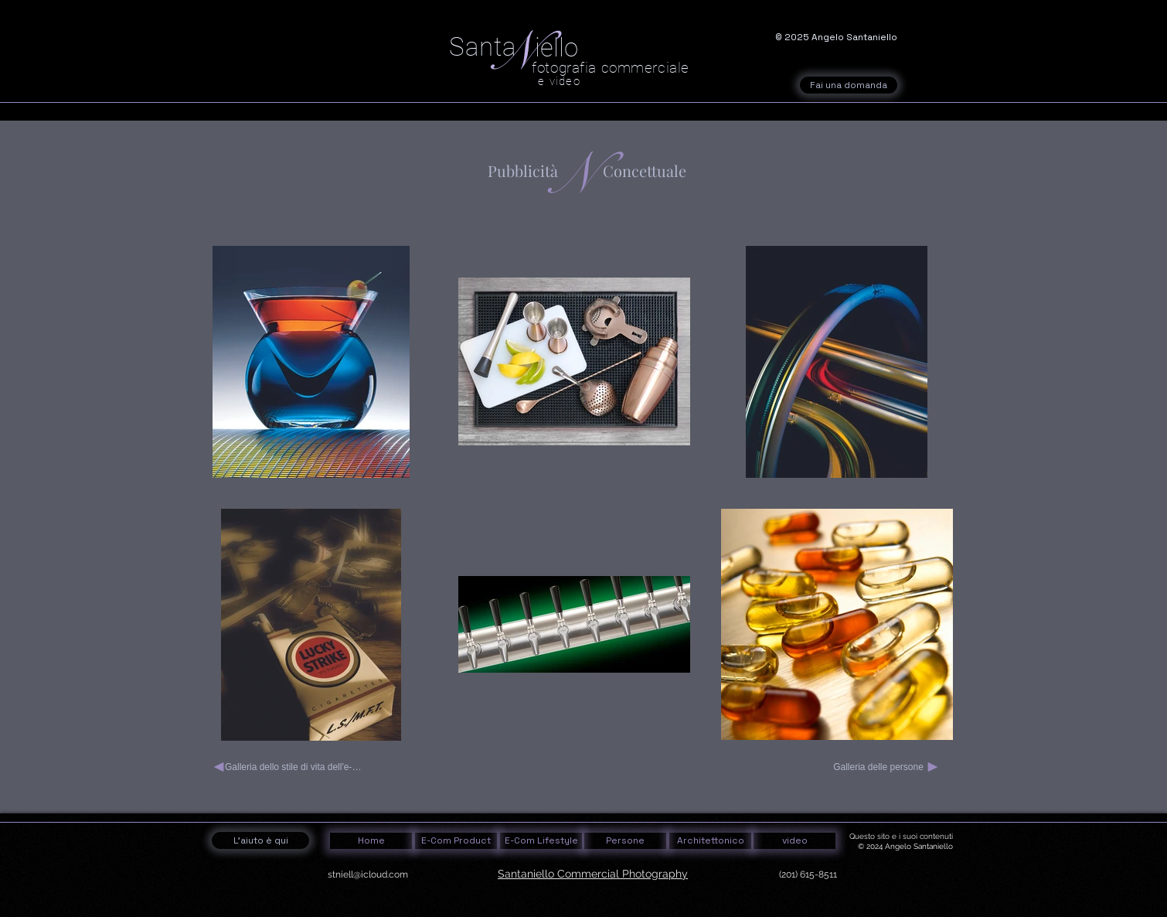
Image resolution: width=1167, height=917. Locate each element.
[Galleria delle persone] (886, 767)
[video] (794, 841)
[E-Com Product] (456, 841)
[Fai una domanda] (848, 85)
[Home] (371, 841)
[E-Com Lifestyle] (541, 841)
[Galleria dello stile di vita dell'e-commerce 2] (289, 767)
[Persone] (625, 841)
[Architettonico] (710, 841)
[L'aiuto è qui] (260, 840)
